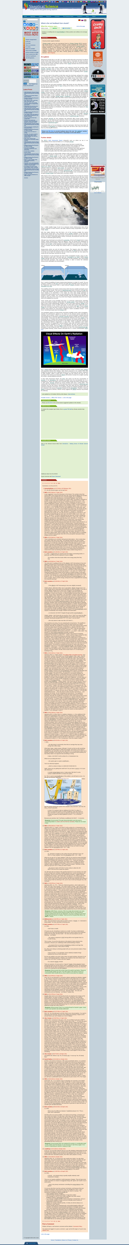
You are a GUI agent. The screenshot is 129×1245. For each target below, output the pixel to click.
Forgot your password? (28, 85)
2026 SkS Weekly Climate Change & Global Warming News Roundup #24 (31, 109)
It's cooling (28, 46)
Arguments (32, 16)
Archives (26, 177)
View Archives (71, 394)
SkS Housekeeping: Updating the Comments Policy (31, 127)
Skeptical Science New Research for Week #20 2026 (31, 173)
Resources (48, 16)
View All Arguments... (30, 57)
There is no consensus (30, 45)
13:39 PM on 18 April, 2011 (61, 1171)
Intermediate (66, 28)
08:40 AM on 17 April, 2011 (56, 825)
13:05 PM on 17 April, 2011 (56, 883)
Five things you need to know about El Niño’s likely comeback (31, 167)
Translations (79, 16)
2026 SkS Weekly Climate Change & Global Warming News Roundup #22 (31, 142)
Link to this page (81, 26)
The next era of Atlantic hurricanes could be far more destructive (30, 148)
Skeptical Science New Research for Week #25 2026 (31, 98)
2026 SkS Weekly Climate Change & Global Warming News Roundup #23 (31, 124)
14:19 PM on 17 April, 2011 (56, 975)
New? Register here (33, 83)
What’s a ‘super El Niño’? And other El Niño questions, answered (30, 160)
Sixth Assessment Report (55, 140)
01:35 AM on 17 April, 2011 (56, 537)
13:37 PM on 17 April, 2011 (61, 924)
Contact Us (75, 1240)
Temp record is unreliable (31, 50)
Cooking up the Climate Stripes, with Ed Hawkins (31, 96)
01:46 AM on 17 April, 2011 (61, 552)
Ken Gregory (51, 52)
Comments (57, 16)
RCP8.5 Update (27, 152)
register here (45, 1230)
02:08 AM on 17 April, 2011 (56, 561)
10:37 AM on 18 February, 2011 (63, 488)
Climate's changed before (31, 39)
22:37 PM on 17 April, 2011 (61, 1011)
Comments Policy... (78, 1226)
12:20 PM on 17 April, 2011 (61, 849)
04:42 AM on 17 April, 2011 (56, 712)
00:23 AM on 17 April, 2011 (56, 492)
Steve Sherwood (56, 476)
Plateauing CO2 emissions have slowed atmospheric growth (31, 107)
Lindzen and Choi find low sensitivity (65, 821)
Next (59, 483)
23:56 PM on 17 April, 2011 (60, 1018)
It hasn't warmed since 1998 (32, 54)
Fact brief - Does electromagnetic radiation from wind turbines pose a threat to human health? (31, 164)
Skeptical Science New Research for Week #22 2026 (31, 146)
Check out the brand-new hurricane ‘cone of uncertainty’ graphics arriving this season (30, 121)
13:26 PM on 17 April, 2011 (60, 919)
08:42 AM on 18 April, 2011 (61, 1106)
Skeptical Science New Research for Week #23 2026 (31, 130)
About (87, 16)
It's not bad (28, 43)
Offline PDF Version (56, 397)
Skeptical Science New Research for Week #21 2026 (31, 158)
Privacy (69, 1240)
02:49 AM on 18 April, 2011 (61, 1059)
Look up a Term (32, 1243)
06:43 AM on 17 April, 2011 (61, 740)
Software (41, 16)
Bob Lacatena (48, 552)
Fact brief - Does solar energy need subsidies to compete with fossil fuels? (31, 103)
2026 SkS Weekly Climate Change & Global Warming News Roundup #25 (31, 93)
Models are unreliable (30, 48)
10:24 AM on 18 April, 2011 (56, 1156)
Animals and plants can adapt (32, 52)
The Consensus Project (68, 16)
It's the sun (28, 41)
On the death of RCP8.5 (29, 151)
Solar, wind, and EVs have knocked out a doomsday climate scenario (31, 139)
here (42, 329)
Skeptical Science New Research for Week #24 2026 (31, 112)
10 (54, 483)
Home (25, 16)
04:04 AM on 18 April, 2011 (56, 1079)
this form (51, 131)
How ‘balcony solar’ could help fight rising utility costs (31, 101)
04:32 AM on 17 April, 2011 (56, 653)
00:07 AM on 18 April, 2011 (60, 1054)
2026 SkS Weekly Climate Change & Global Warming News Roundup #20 (31, 169)
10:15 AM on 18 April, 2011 (59, 1149)
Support (94, 16)
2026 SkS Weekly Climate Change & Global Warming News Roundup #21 (31, 154)
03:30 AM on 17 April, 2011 (61, 581)
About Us (64, 1240)
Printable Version (45, 397)
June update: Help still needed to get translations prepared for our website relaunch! (31, 115)
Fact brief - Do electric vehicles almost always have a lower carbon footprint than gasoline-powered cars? (31, 136)
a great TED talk (67, 409)
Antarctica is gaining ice (31, 55)
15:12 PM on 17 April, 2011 (56, 994)
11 (56, 483)
